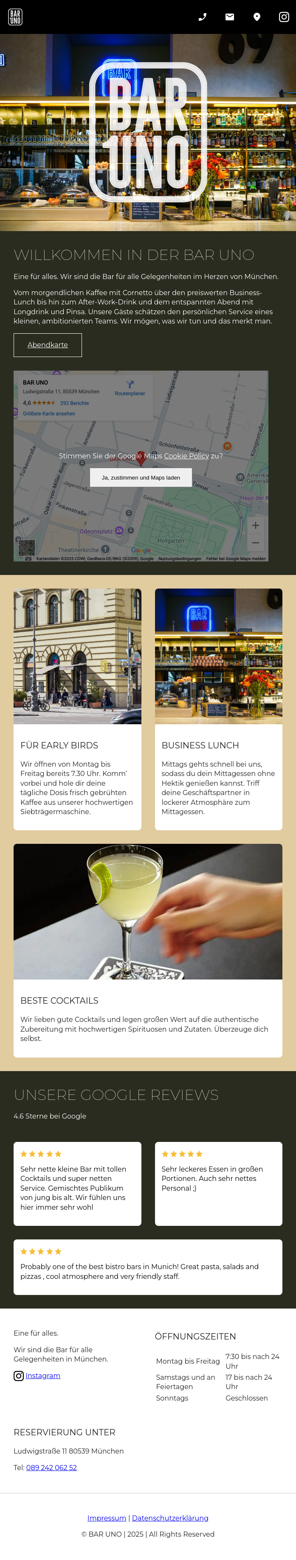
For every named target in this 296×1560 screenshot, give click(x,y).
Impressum (107, 1518)
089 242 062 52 (51, 1468)
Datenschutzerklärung (170, 1518)
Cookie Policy (186, 456)
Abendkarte (48, 345)
